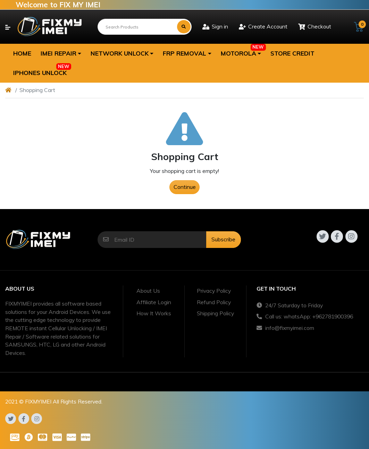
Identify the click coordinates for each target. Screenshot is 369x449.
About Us (148, 290)
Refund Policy (214, 302)
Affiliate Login (153, 302)
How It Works (153, 313)
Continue (185, 186)
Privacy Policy (214, 290)
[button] (61, 53)
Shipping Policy (215, 313)
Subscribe (223, 239)
